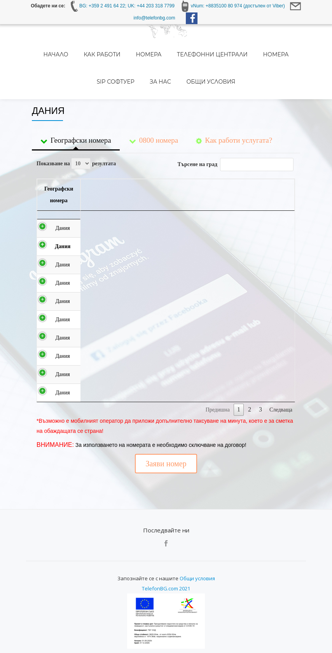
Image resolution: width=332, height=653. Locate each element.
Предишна (218, 398)
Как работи (87, 46)
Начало (48, 46)
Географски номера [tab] (75, 107)
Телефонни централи (182, 46)
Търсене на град (236, 129)
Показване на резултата (76, 128)
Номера (126, 46)
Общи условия (180, 57)
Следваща (280, 398)
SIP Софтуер (277, 46)
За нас (138, 57)
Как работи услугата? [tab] (234, 107)
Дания (49, 205)
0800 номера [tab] (153, 107)
